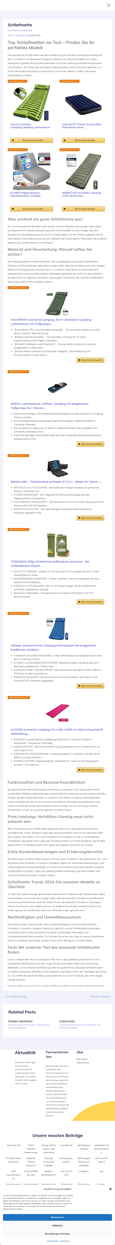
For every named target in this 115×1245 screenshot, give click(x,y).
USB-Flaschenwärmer (13, 1178)
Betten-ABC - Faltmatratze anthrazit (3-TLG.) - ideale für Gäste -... (56, 483)
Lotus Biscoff (66, 1149)
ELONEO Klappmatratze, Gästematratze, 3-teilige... (26, 194)
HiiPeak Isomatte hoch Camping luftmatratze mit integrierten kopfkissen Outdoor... (54, 650)
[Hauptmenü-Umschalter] (108, 5)
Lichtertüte (67, 1024)
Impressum (65, 1241)
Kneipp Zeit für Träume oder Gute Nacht (48, 1152)
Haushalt (41, 1028)
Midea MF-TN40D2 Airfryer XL (31, 1165)
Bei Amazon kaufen (33, 140)
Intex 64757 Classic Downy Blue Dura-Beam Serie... (81, 126)
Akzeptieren (57, 1217)
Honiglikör (84, 1175)
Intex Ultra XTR (13, 1149)
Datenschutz (52, 1241)
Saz (101, 1175)
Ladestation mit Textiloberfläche (101, 1152)
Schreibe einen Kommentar (22, 1028)
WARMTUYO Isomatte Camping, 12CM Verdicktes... (82, 194)
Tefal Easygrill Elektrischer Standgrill (83, 1165)
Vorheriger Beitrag (14, 1000)
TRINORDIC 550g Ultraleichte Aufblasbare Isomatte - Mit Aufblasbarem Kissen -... (50, 565)
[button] (110, 1189)
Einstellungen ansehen (57, 1233)
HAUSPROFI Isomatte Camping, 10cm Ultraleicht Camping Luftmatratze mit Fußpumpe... (51, 322)
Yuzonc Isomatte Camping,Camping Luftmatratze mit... (30, 126)
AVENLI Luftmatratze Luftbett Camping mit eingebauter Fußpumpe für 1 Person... (50, 406)
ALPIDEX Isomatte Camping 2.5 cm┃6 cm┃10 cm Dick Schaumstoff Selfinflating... (48, 735)
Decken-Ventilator (20, 1024)
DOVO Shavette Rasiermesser (31, 1152)
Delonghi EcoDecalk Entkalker (48, 1165)
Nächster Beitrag (101, 1000)
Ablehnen (57, 1225)
